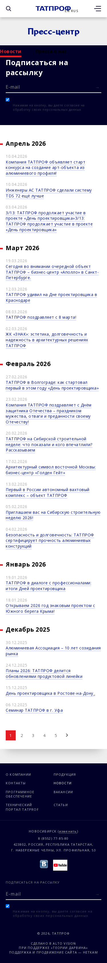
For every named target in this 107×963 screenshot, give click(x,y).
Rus (74, 11)
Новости (10, 51)
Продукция (65, 774)
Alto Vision (64, 943)
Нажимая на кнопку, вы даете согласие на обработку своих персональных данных (49, 107)
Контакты (16, 783)
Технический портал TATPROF (22, 807)
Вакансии (63, 792)
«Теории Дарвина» (69, 948)
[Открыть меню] (97, 8)
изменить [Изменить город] (68, 831)
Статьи (61, 805)
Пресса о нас (51, 51)
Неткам (90, 952)
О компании (18, 774)
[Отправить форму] (97, 87)
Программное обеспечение (20, 794)
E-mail (13, 87)
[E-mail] (53, 86)
